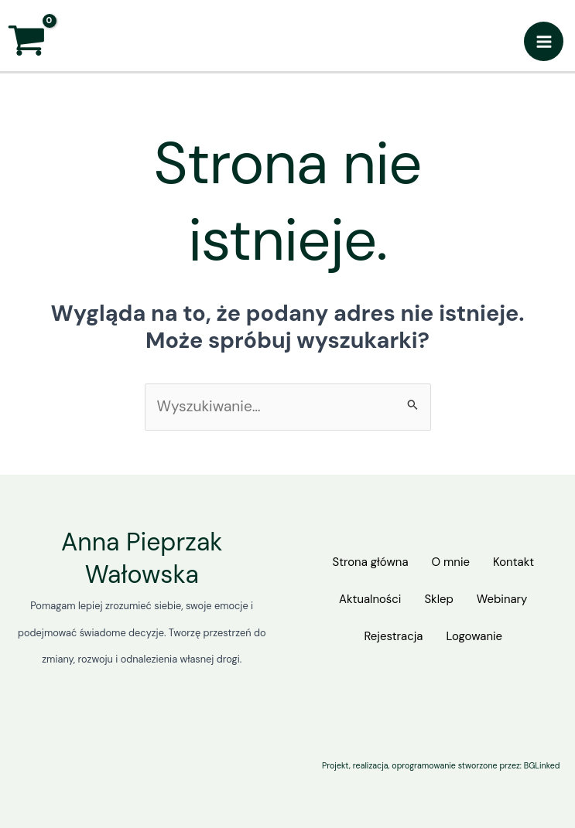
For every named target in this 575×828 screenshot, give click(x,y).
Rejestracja (390, 635)
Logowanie (477, 635)
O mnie (450, 566)
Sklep (439, 600)
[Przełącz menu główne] (543, 41)
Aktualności (363, 600)
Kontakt (520, 566)
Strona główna (364, 566)
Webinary (508, 600)
